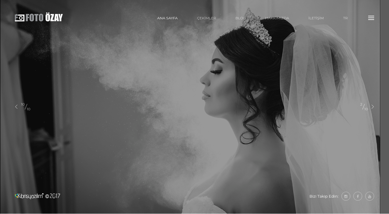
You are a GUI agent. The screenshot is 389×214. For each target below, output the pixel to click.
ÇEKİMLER (206, 18)
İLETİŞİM (316, 18)
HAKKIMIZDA (277, 18)
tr (345, 18)
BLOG (240, 18)
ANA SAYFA (167, 18)
